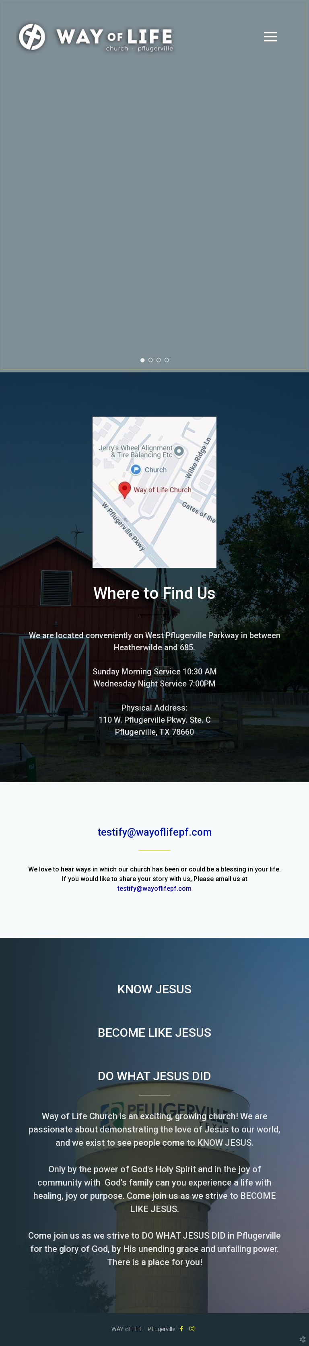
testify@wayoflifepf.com (154, 888)
